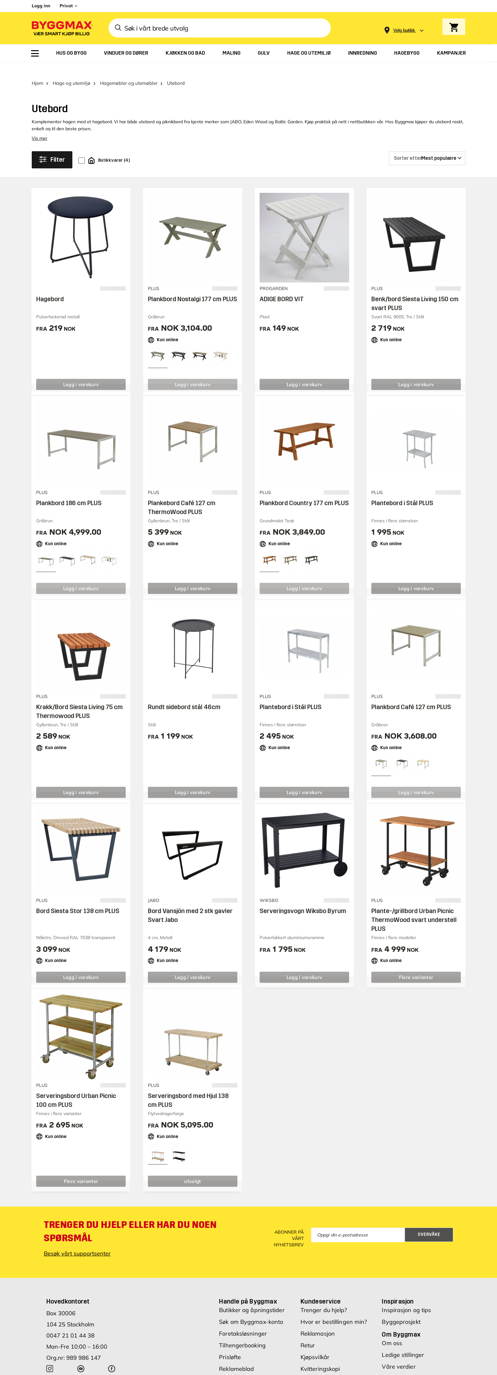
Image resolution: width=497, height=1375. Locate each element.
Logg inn (41, 6)
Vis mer (39, 126)
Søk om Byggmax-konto (251, 1309)
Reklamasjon (318, 1321)
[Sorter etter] (427, 146)
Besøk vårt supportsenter (77, 1241)
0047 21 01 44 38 (70, 1323)
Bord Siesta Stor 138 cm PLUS (77, 899)
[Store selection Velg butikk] (404, 30)
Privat (66, 6)
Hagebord (50, 286)
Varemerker (235, 1368)
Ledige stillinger (403, 1342)
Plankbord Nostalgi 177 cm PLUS (192, 286)
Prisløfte (230, 1344)
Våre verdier (398, 1354)
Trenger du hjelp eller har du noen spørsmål (130, 1219)
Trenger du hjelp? (324, 1297)
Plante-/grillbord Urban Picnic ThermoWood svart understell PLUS (414, 907)
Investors (394, 1366)
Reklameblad (236, 1356)
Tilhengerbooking (242, 1333)
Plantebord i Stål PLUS (402, 491)
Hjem (37, 71)
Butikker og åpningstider (251, 1297)
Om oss (392, 1330)
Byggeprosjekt (401, 1309)
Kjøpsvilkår (315, 1344)
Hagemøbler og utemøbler (128, 71)
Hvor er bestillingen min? (334, 1309)
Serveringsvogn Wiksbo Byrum (303, 899)
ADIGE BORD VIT (282, 286)
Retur (308, 1333)
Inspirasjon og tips (406, 1297)
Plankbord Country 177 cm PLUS (304, 491)
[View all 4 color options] (220, 344)
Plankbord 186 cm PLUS (69, 491)
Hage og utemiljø (71, 71)
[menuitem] (35, 53)
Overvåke (429, 1222)
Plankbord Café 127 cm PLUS (411, 695)
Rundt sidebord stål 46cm (184, 695)
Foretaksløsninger (243, 1321)
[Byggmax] (61, 28)
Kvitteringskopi (320, 1356)
